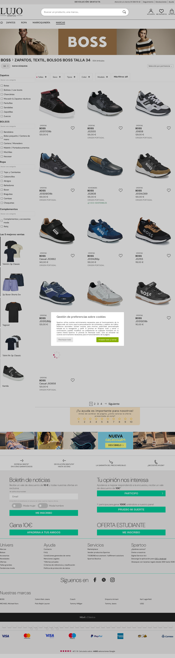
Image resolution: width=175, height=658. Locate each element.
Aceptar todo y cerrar (107, 340)
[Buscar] (124, 12)
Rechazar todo (64, 340)
